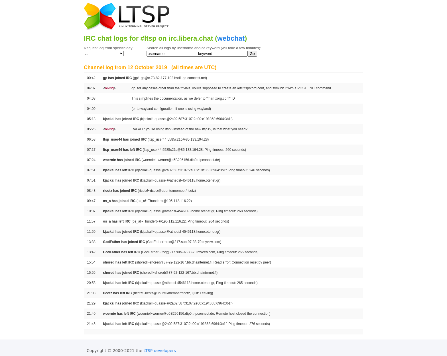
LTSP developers (160, 350)
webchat (231, 38)
